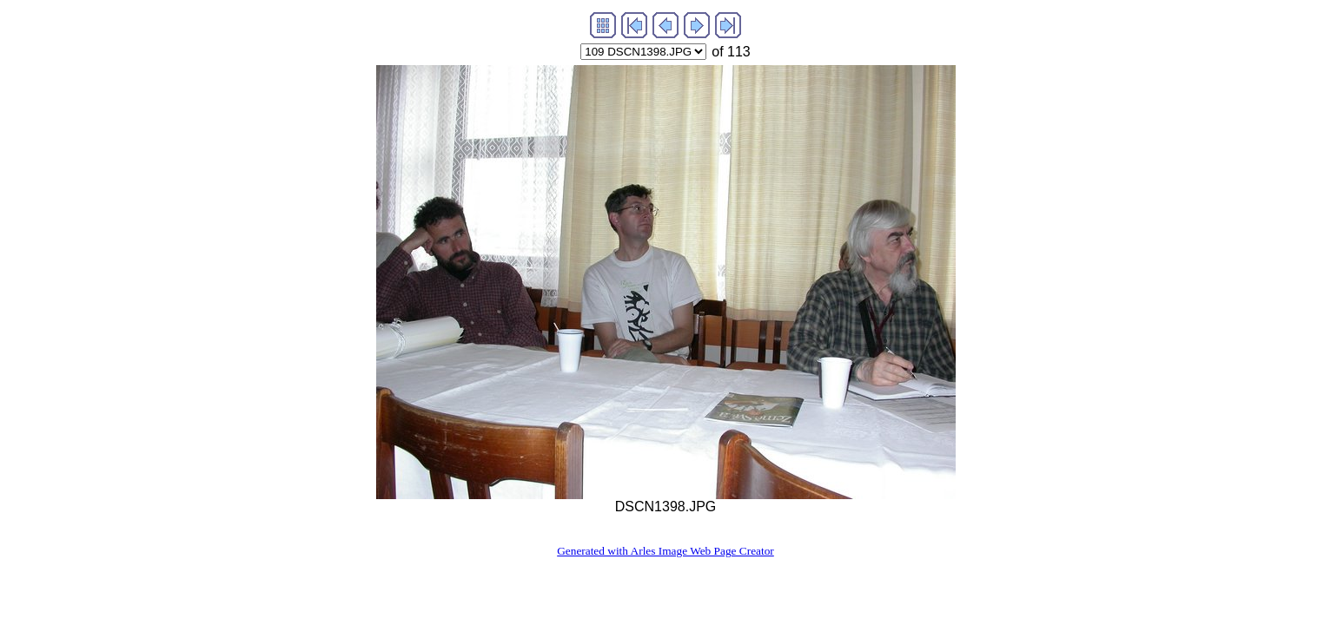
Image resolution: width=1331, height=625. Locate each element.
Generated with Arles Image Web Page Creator (665, 550)
